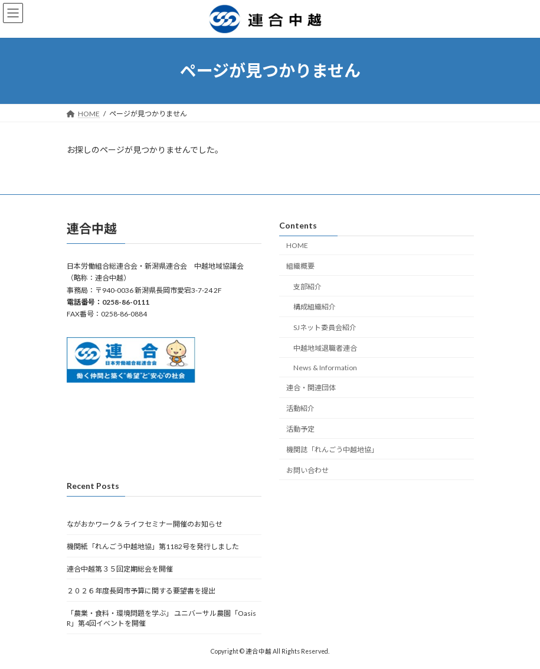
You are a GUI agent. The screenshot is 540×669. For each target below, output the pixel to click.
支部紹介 (307, 286)
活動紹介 (300, 408)
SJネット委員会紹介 (324, 327)
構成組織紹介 (314, 306)
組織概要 (300, 266)
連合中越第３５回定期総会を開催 (120, 568)
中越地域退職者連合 (325, 348)
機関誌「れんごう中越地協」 (332, 449)
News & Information (325, 367)
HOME (297, 245)
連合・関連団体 (311, 387)
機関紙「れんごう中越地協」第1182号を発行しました (153, 546)
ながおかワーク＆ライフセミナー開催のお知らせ (144, 524)
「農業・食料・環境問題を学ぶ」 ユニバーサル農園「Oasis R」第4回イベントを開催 (161, 618)
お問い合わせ (307, 469)
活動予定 (300, 429)
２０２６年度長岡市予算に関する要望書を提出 (141, 590)
